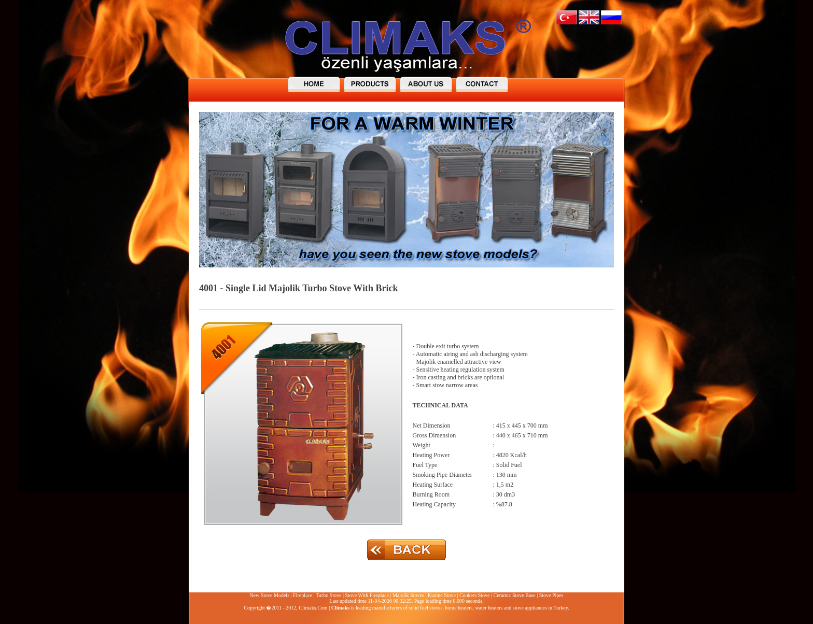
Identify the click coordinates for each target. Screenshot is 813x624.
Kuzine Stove (442, 595)
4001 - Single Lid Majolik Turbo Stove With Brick (298, 288)
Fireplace (302, 595)
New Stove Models (269, 595)
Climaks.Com (313, 608)
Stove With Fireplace (366, 595)
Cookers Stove (474, 595)
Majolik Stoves (408, 595)
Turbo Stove (328, 595)
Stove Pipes (551, 595)
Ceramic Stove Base (515, 595)
